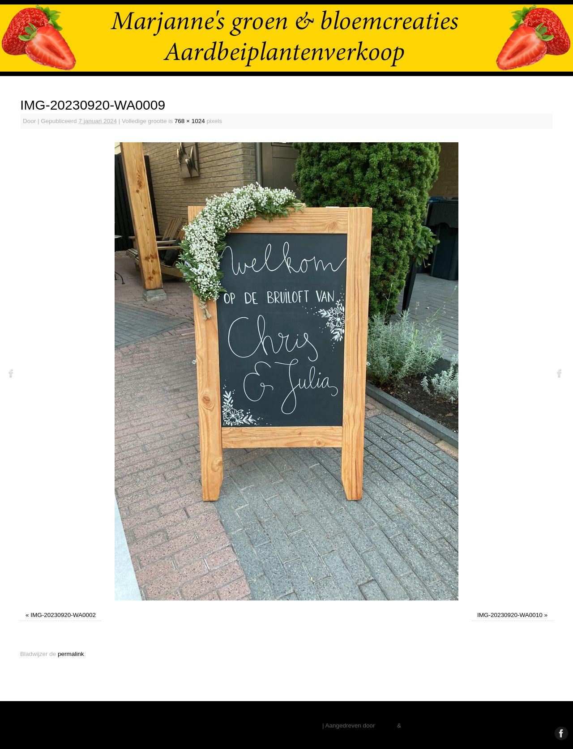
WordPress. (418, 725)
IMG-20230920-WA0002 (63, 615)
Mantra (385, 725)
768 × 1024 (190, 121)
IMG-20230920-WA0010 (510, 615)
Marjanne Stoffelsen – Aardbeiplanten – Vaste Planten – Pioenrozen (230, 725)
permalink (71, 654)
